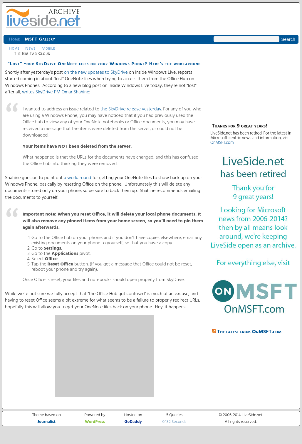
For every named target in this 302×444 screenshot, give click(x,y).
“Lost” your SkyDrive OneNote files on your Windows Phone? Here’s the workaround (104, 64)
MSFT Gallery (40, 39)
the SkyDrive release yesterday (130, 109)
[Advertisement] (104, 356)
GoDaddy (133, 421)
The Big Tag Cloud (32, 53)
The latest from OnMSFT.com (249, 332)
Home (14, 39)
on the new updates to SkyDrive (96, 72)
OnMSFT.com (222, 142)
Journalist (47, 421)
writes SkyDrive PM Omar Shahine (55, 92)
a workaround (77, 178)
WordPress (95, 421)
